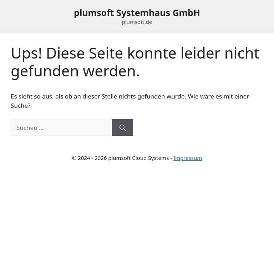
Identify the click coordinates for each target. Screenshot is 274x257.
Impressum (187, 157)
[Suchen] (122, 127)
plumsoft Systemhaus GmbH (137, 12)
